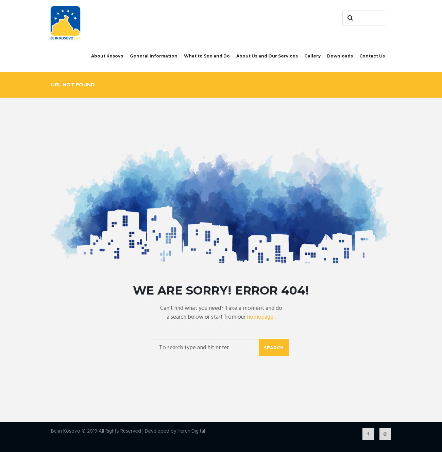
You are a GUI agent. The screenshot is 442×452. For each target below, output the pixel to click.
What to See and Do (207, 55)
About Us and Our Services (267, 55)
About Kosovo (107, 55)
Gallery (312, 55)
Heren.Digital (191, 431)
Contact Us (372, 55)
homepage (261, 317)
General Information (153, 55)
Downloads (340, 55)
